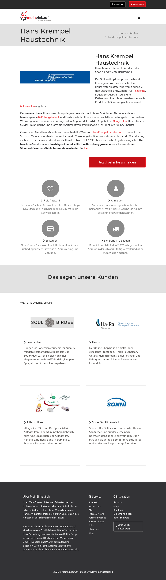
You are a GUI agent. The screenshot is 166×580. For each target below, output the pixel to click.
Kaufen (134, 33)
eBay (116, 506)
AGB (91, 510)
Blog (91, 533)
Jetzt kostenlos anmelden (117, 162)
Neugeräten (120, 121)
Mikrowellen (27, 106)
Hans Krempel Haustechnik (107, 132)
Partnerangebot (97, 517)
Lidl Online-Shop (123, 513)
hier (86, 148)
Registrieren (137, 4)
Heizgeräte (139, 90)
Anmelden (117, 4)
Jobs (91, 525)
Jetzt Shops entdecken (122, 526)
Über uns (94, 529)
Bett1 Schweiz (121, 517)
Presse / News (96, 513)
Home (122, 33)
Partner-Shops (96, 521)
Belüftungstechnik (49, 117)
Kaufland (118, 510)
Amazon (118, 502)
